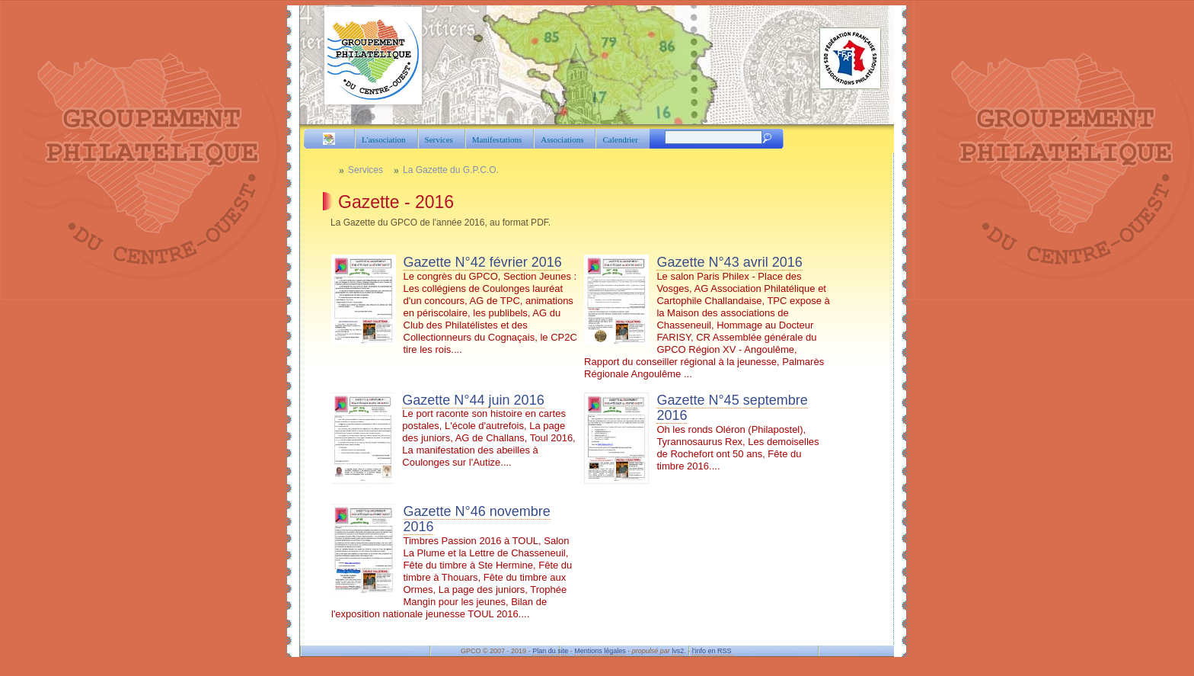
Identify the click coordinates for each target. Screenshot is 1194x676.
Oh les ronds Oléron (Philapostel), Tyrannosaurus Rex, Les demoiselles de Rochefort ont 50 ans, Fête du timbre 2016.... (701, 438)
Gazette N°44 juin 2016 (473, 400)
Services (439, 139)
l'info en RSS (712, 651)
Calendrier (619, 139)
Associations (562, 139)
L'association (384, 139)
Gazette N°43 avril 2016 (729, 262)
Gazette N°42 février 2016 (483, 262)
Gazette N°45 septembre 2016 (731, 408)
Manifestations (497, 139)
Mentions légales (600, 651)
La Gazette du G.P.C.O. (451, 170)
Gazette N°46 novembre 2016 (477, 519)
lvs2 (678, 651)
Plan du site (550, 651)
